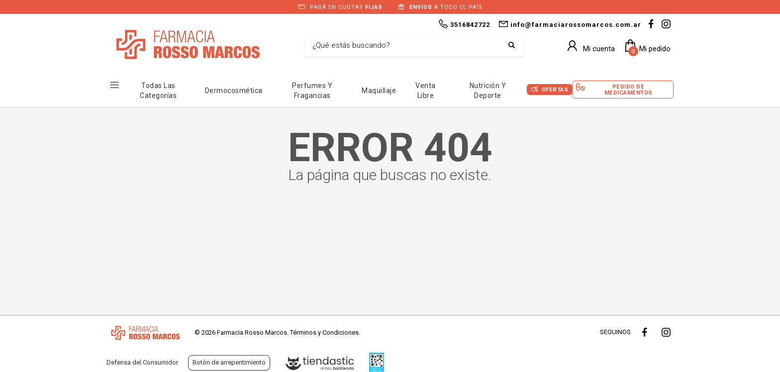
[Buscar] (406, 46)
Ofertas (555, 90)
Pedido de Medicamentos (628, 89)
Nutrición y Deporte (488, 90)
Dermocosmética (234, 90)
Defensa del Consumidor (142, 362)
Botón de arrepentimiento (229, 362)
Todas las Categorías (158, 90)
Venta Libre (425, 90)
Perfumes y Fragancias (312, 90)
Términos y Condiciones (324, 332)
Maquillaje (379, 90)
